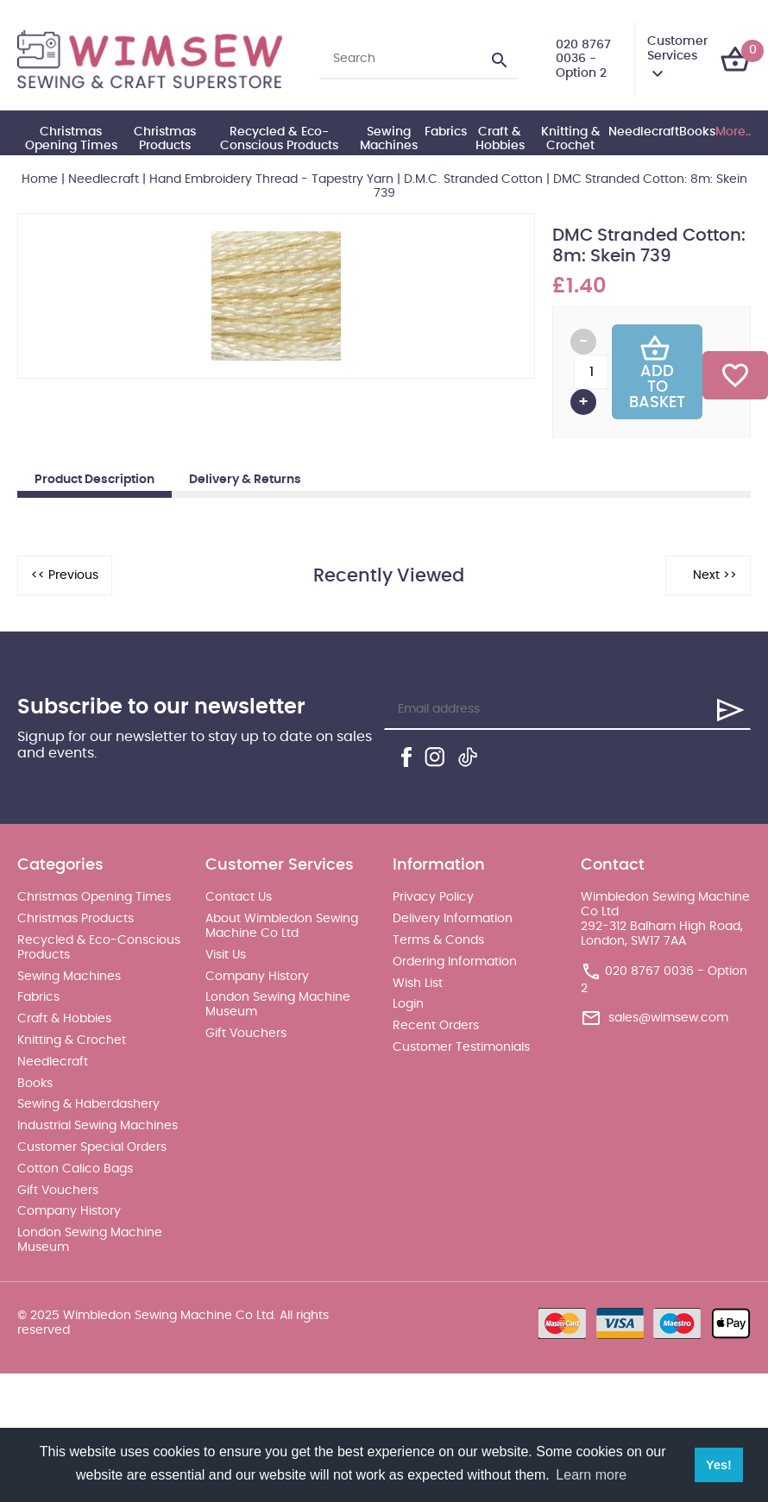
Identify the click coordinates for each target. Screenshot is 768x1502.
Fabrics (446, 132)
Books (697, 132)
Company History (69, 1211)
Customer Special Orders (92, 1147)
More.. (733, 132)
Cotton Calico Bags (75, 1169)
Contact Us (238, 897)
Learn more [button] (591, 1474)
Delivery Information (453, 919)
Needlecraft (643, 132)
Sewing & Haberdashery (88, 1104)
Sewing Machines (389, 139)
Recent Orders (436, 1026)
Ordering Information (455, 962)
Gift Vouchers (57, 1191)
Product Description (94, 480)
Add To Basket (657, 372)
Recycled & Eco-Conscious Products (279, 139)
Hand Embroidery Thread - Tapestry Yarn (271, 179)
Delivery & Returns (245, 480)
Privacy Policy (433, 897)
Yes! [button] (719, 1465)
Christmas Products (165, 139)
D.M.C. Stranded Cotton (473, 179)
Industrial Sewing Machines (97, 1126)
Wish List (418, 983)
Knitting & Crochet (571, 139)
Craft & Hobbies (500, 139)
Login (408, 1004)
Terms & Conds (438, 940)
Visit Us (225, 955)
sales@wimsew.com (668, 1018)
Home (40, 179)
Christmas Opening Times (71, 139)
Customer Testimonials (461, 1047)
